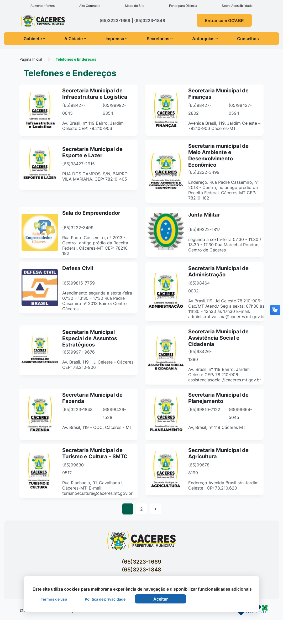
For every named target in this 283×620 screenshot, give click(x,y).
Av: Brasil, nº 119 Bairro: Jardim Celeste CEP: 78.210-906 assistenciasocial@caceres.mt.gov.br (224, 374)
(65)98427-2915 (78, 164)
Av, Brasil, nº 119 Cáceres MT (216, 427)
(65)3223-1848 (77, 409)
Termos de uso (54, 599)
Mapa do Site (134, 6)
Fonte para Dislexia (183, 6)
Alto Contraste (89, 6)
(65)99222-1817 (204, 229)
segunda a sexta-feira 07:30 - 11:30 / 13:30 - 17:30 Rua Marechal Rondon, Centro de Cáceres (224, 245)
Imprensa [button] (117, 38)
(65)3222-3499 (203, 172)
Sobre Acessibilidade (237, 6)
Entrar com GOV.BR (224, 20)
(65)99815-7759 (78, 283)
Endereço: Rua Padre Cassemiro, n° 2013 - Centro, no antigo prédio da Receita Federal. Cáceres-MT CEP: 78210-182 (223, 190)
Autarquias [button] (205, 38)
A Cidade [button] (75, 38)
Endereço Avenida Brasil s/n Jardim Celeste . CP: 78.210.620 (223, 485)
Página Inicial (30, 59)
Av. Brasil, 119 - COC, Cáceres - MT (97, 427)
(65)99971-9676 (78, 352)
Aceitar (160, 599)
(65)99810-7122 (204, 409)
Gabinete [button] (34, 38)
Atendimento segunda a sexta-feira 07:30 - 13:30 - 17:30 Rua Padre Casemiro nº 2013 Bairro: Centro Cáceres (97, 300)
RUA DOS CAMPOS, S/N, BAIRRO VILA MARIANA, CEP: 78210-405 (95, 176)
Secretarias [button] (160, 38)
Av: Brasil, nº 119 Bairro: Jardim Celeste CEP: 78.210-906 (93, 125)
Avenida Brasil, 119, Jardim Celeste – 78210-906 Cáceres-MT (224, 125)
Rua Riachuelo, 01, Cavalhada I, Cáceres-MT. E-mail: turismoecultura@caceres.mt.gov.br (97, 488)
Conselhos (248, 38)
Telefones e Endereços (76, 59)
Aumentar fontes (42, 6)
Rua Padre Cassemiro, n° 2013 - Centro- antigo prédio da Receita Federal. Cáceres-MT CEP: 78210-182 (95, 245)
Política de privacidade (105, 599)
